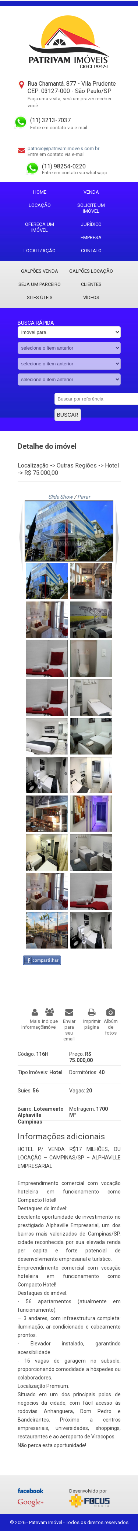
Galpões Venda (39, 271)
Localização (40, 250)
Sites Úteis (40, 297)
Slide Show (60, 497)
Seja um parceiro (39, 284)
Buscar (67, 415)
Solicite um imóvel (91, 208)
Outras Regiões (77, 465)
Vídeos (91, 297)
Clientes (91, 284)
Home (39, 192)
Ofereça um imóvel (39, 227)
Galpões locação (91, 271)
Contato (91, 250)
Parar (83, 497)
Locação (40, 205)
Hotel (112, 465)
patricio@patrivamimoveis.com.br (63, 148)
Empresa (91, 237)
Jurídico (91, 224)
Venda (91, 192)
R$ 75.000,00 (41, 472)
